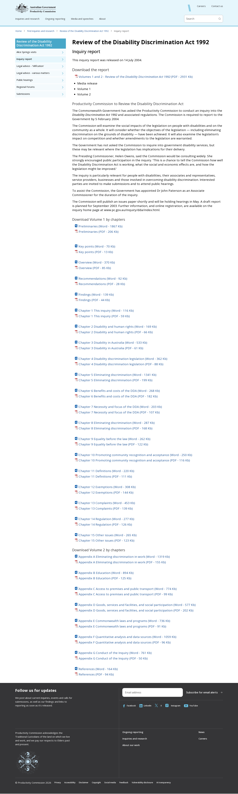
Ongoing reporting (55, 18)
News (201, 732)
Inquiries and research (27, 18)
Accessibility (72, 782)
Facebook (129, 705)
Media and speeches (82, 18)
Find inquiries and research (40, 30)
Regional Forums (25, 86)
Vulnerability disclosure (157, 782)
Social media (119, 782)
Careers (201, 6)
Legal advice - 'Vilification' (30, 66)
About (102, 18)
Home (18, 30)
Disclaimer (88, 782)
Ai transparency (182, 782)
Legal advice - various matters (33, 72)
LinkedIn (147, 705)
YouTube (197, 706)
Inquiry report (24, 59)
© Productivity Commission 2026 (33, 782)
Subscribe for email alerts (204, 692)
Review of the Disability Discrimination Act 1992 (84, 30)
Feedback (135, 782)
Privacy (58, 782)
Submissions (23, 93)
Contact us (217, 6)
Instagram (177, 706)
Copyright (103, 782)
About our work (131, 745)
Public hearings (24, 79)
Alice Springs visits (26, 52)
